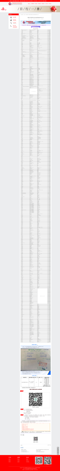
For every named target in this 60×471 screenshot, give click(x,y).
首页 (24, 14)
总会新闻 (27, 14)
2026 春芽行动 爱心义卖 (24, 450)
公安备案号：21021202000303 (34, 469)
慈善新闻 (32, 3)
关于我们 (50, 3)
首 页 (29, 3)
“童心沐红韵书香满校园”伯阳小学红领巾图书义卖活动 (42, 449)
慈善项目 (39, 3)
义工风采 (46, 3)
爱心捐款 (36, 3)
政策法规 (43, 3)
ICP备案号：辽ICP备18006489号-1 (26, 469)
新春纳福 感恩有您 (38, 450)
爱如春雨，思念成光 (23, 449)
